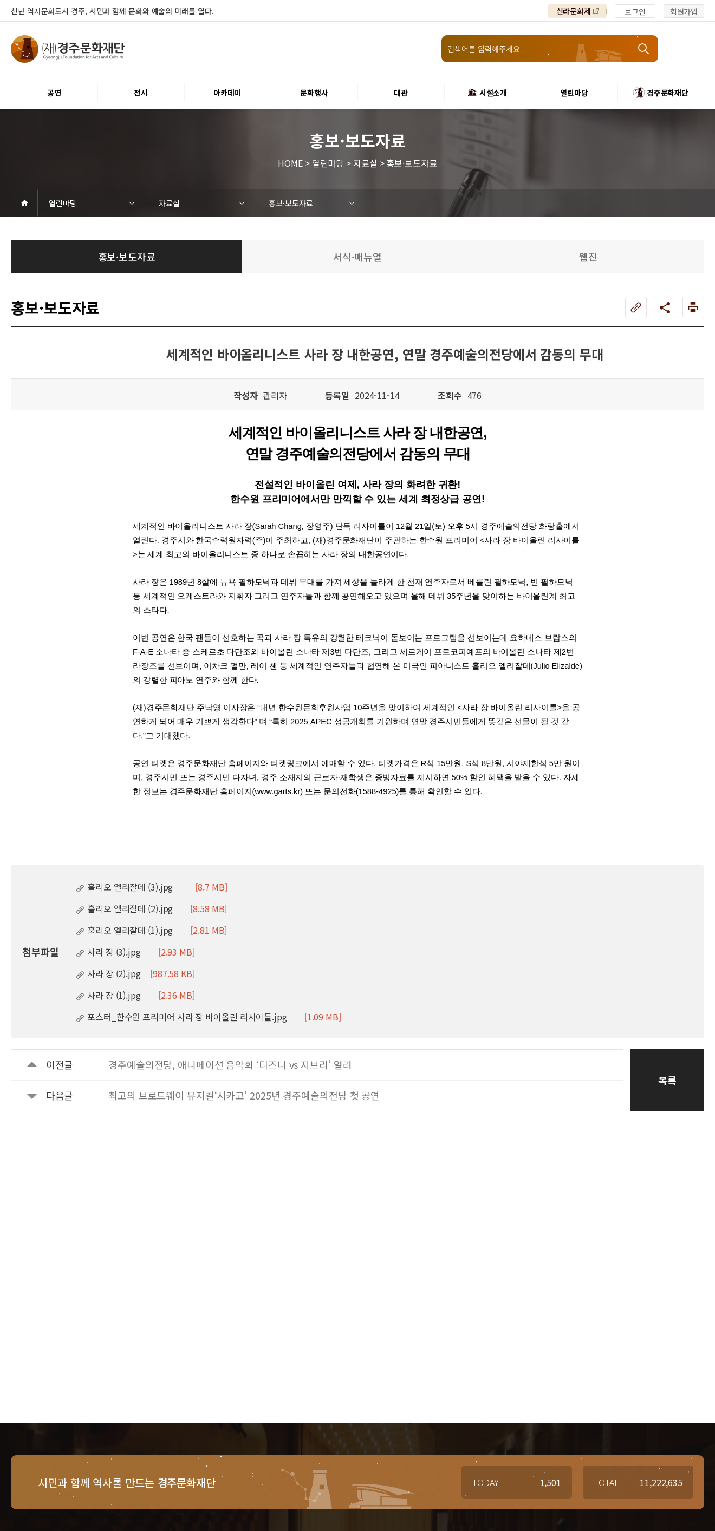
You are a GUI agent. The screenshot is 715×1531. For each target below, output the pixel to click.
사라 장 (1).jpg (135, 995)
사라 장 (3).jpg (135, 951)
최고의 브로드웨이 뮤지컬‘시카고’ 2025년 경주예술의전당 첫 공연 (244, 1095)
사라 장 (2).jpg (135, 973)
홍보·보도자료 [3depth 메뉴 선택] (291, 203)
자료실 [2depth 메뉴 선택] (169, 203)
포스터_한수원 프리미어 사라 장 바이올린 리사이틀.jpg (208, 1016)
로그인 (635, 11)
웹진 (588, 257)
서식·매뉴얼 (357, 257)
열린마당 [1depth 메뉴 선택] (63, 203)
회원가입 (684, 11)
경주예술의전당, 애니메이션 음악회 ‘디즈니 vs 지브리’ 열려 (230, 1064)
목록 (667, 1080)
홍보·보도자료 (126, 257)
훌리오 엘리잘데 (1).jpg (151, 930)
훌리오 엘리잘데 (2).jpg (151, 908)
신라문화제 (574, 10)
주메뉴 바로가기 (0, 0)
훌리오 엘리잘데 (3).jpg (151, 886)
